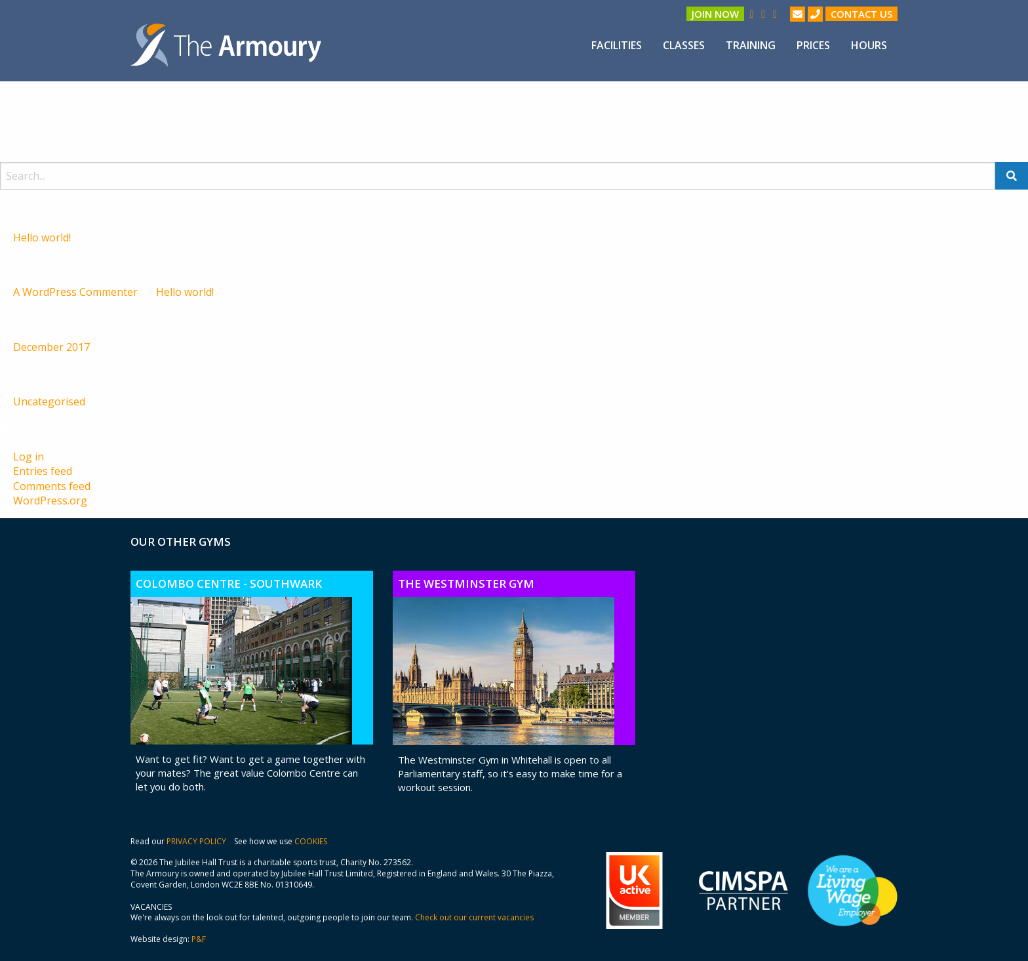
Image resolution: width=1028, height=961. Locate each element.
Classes (684, 45)
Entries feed (42, 471)
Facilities (616, 45)
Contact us (861, 13)
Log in (28, 456)
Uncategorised (49, 401)
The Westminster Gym (466, 583)
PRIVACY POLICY (196, 841)
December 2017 (51, 347)
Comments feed (51, 486)
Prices (813, 45)
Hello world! (42, 237)
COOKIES (310, 841)
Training (751, 45)
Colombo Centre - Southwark (229, 583)
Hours (869, 45)
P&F (198, 939)
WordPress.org (50, 500)
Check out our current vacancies (474, 917)
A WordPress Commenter (75, 292)
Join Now (715, 13)
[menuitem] (616, 45)
